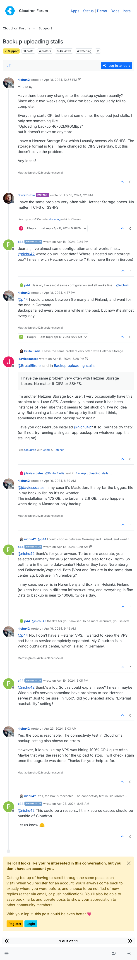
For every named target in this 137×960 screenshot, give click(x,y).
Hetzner (58, 449)
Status (88, 11)
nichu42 (24, 79)
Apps (74, 11)
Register (15, 924)
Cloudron (30, 449)
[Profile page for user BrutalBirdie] (8, 198)
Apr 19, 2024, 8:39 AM (60, 480)
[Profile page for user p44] (8, 244)
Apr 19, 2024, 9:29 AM (73, 547)
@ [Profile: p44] (23, 299)
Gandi (46, 449)
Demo (102, 11)
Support (11, 51)
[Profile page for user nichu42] (8, 82)
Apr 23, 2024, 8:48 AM (73, 803)
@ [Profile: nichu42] (26, 254)
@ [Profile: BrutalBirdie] (29, 365)
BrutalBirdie (26, 195)
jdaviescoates (28, 359)
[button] (6, 953)
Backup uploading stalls (74, 365)
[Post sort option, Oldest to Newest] (9, 65)
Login (30, 924)
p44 (21, 242)
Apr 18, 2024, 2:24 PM (72, 242)
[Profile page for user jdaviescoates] (8, 361)
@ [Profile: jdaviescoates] (31, 487)
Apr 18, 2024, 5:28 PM (68, 359)
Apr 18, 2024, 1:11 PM (78, 195)
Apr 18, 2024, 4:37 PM (59, 292)
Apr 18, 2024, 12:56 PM (60, 79)
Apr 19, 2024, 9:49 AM (60, 628)
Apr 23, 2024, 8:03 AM (60, 728)
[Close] (128, 863)
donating (54, 219)
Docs (115, 11)
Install (127, 11)
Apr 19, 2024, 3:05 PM (72, 680)
